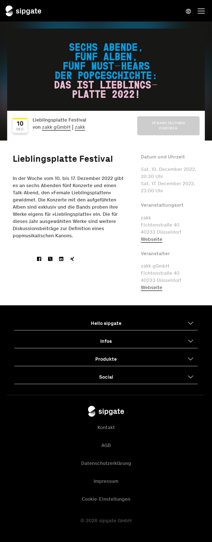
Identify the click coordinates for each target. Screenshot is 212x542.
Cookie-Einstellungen (106, 499)
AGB (106, 445)
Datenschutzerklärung (106, 463)
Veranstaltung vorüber (168, 126)
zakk (80, 127)
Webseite (151, 239)
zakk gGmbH (56, 127)
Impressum (106, 481)
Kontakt (106, 427)
